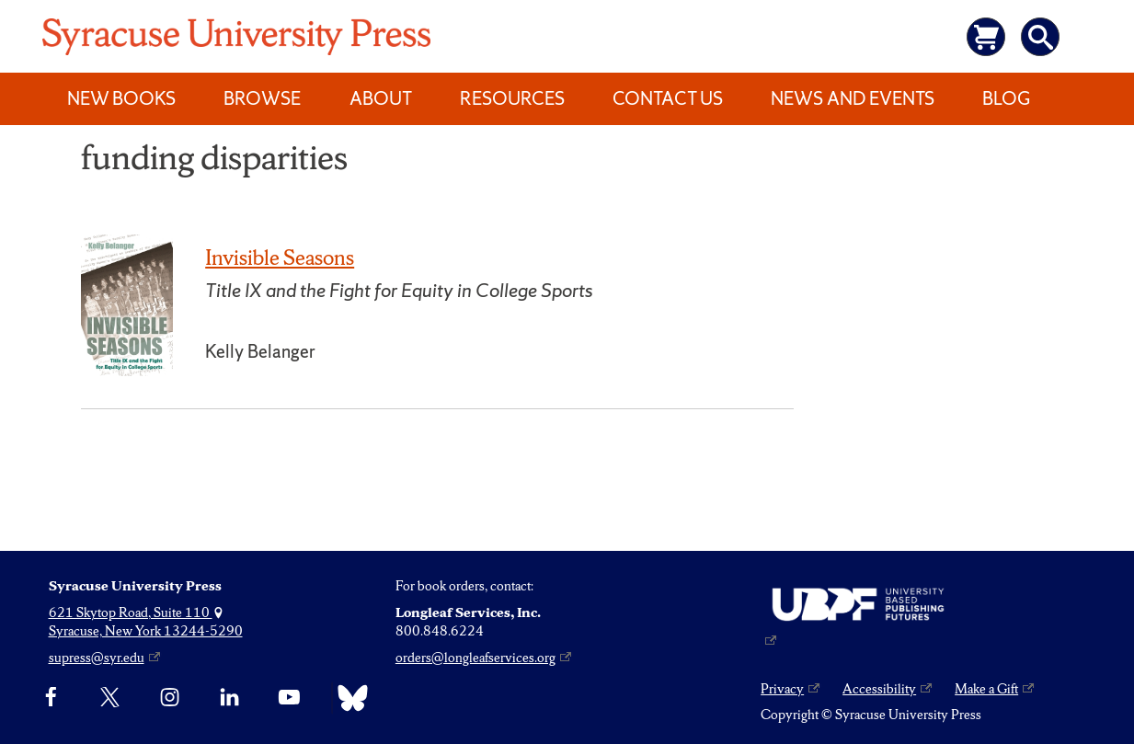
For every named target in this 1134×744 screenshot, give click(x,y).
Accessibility (879, 689)
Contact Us (668, 98)
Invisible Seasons (279, 257)
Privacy (782, 689)
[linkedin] (229, 698)
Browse (262, 98)
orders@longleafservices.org (475, 657)
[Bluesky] (348, 698)
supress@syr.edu (96, 657)
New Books (121, 98)
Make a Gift (986, 689)
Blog (1006, 98)
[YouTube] (289, 698)
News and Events (852, 98)
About (380, 98)
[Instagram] (169, 698)
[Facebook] (51, 698)
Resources (512, 98)
